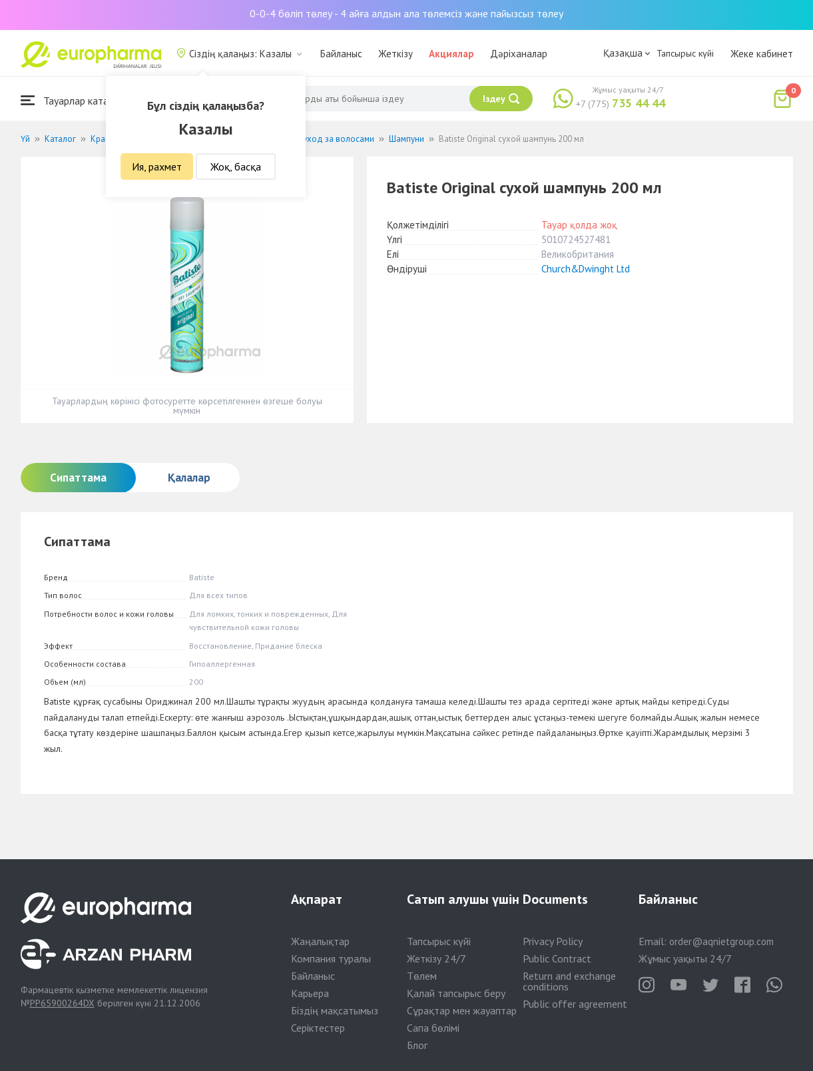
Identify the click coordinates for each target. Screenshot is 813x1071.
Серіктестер (318, 1027)
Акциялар (451, 53)
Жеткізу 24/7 (436, 958)
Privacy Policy (553, 941)
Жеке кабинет (761, 53)
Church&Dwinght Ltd (585, 268)
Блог (417, 1045)
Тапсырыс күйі (685, 53)
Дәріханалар (518, 53)
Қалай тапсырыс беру (456, 993)
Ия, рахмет (157, 166)
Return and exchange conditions (569, 981)
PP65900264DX (62, 1003)
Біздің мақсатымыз (334, 1010)
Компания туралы (331, 958)
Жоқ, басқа (235, 166)
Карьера (310, 993)
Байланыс (341, 53)
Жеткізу (395, 53)
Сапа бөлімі (433, 1027)
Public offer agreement (575, 1003)
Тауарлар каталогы (75, 100)
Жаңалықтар (320, 941)
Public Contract (557, 958)
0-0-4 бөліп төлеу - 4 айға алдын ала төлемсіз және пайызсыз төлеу (406, 13)
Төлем (422, 975)
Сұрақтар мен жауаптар (462, 1010)
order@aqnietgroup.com (721, 941)
